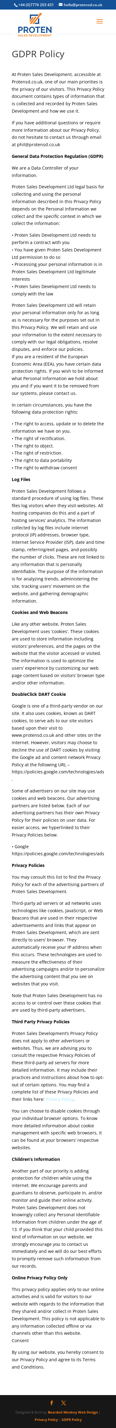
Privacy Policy (59, 1099)
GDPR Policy (72, 1419)
